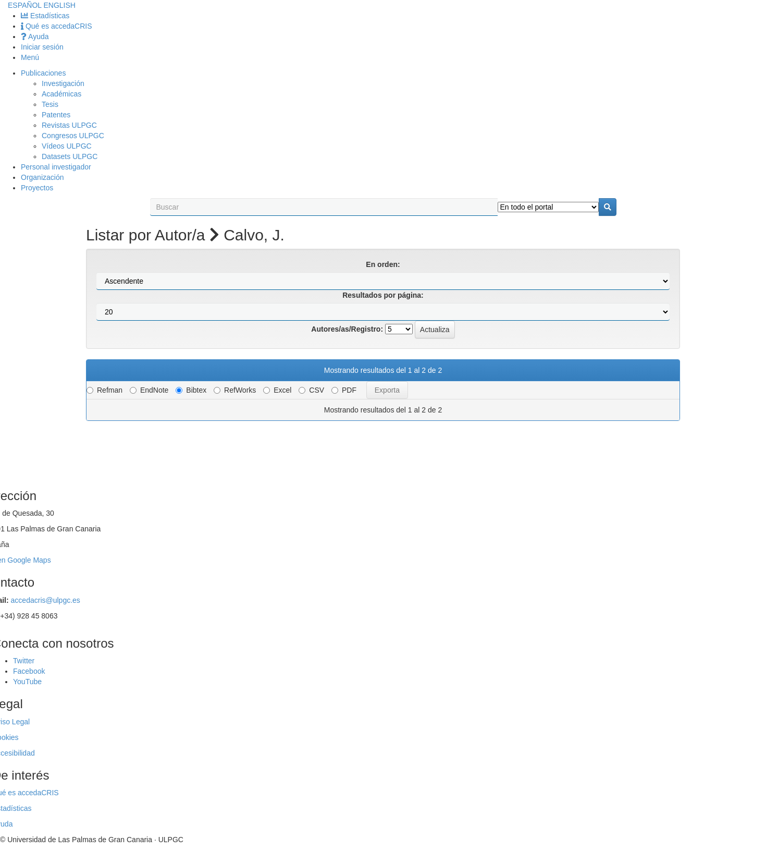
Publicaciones (43, 73)
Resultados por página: (383, 295)
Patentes (56, 115)
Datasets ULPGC (69, 156)
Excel (277, 390)
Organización (42, 177)
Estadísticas (45, 15)
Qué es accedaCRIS (56, 26)
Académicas (61, 94)
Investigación (63, 83)
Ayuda (35, 36)
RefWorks (235, 390)
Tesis (50, 104)
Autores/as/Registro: (347, 329)
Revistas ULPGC (69, 125)
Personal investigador (56, 167)
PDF (343, 390)
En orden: (383, 264)
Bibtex (191, 390)
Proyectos (37, 188)
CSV (311, 390)
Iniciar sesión (42, 47)
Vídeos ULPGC (67, 146)
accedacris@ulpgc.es (45, 600)
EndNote (149, 390)
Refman (104, 390)
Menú (30, 57)
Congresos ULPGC (73, 135)
